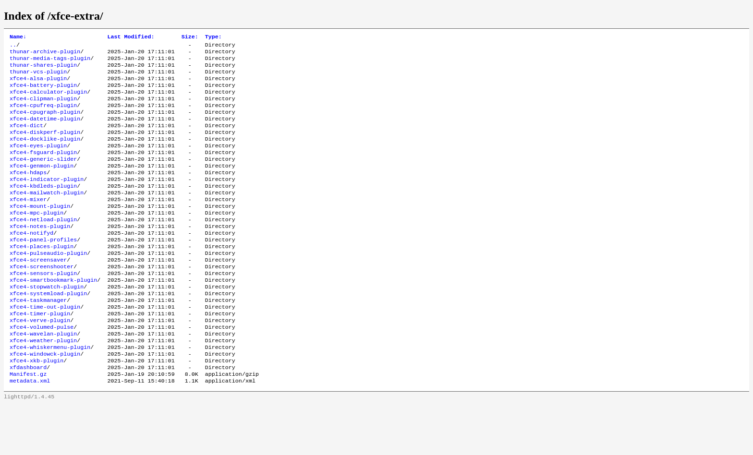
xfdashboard (28, 415)
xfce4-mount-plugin (40, 231)
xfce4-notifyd (31, 261)
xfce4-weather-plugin (43, 384)
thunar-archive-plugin (45, 54)
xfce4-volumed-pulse (41, 369)
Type (213, 37)
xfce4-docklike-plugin (45, 154)
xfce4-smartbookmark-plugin (53, 315)
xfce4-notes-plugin (40, 254)
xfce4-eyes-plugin (38, 162)
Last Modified (130, 37)
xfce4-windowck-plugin (45, 400)
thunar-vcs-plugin (38, 77)
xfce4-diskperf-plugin (45, 146)
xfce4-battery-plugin (43, 92)
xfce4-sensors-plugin (43, 307)
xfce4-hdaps (28, 192)
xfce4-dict (26, 139)
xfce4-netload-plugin (43, 246)
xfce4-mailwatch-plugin (47, 215)
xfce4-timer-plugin (40, 354)
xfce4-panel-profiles (43, 269)
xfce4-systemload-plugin (48, 331)
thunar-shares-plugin (43, 69)
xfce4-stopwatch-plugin (47, 323)
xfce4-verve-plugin (40, 361)
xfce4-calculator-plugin (48, 100)
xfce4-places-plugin (41, 277)
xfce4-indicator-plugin (47, 200)
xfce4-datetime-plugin (45, 131)
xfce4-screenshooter (41, 300)
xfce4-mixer (28, 223)
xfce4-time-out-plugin (45, 346)
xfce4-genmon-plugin (41, 185)
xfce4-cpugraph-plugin (45, 123)
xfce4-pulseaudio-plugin (48, 284)
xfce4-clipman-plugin (43, 108)
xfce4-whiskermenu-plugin (50, 392)
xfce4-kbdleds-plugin (43, 208)
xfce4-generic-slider (43, 177)
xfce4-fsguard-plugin (43, 169)
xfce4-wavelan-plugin (43, 377)
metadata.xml (30, 430)
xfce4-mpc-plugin (36, 238)
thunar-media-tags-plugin (50, 62)
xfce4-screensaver (38, 292)
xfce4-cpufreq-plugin (43, 116)
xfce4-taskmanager (38, 338)
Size (190, 37)
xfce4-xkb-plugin (36, 407)
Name (18, 37)
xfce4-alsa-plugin (38, 85)
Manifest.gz (28, 423)
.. (13, 46)
